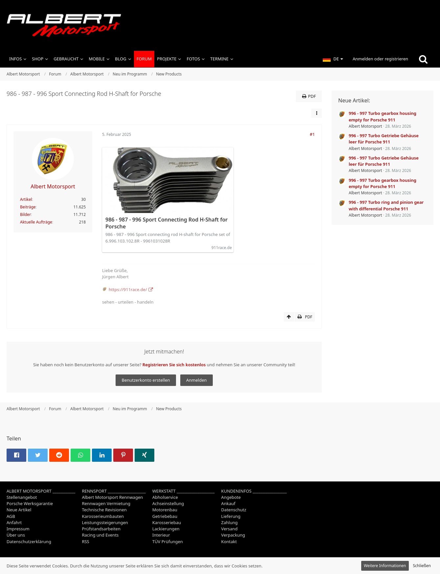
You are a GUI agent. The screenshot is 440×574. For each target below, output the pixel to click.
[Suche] (423, 59)
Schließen (422, 565)
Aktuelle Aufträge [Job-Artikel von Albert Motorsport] (36, 222)
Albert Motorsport (365, 126)
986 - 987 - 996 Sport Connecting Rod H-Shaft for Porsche (166, 223)
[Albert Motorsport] (220, 25)
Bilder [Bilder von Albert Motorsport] (25, 214)
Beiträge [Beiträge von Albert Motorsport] (28, 207)
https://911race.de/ (128, 289)
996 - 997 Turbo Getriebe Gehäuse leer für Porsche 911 (384, 139)
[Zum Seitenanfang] (289, 317)
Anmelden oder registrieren (380, 59)
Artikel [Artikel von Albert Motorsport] (26, 199)
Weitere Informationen (385, 565)
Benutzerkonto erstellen (145, 380)
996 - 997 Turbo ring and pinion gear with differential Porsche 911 (386, 205)
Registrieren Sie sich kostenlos (174, 365)
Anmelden (196, 380)
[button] (333, 59)
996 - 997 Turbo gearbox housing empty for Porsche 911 (382, 116)
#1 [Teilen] (312, 134)
